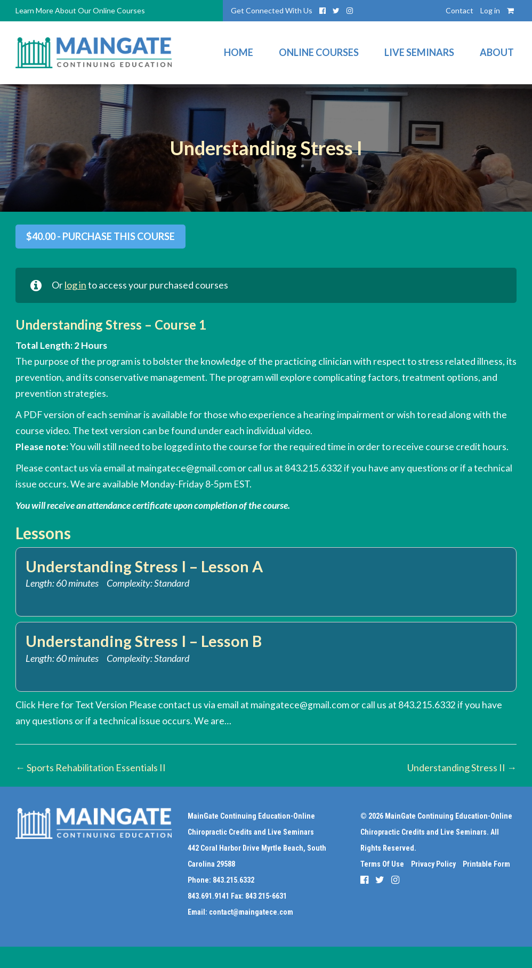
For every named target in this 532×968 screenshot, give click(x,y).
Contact (459, 10)
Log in (490, 10)
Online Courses (319, 53)
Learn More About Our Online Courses (80, 10)
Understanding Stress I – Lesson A (147, 566)
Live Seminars (419, 53)
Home (238, 53)
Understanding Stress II (462, 768)
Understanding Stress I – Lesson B (146, 641)
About (497, 53)
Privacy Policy (433, 864)
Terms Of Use (382, 864)
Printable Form (486, 864)
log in (76, 286)
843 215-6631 (266, 896)
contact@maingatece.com (251, 912)
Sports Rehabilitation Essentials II (90, 768)
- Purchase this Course (100, 236)
